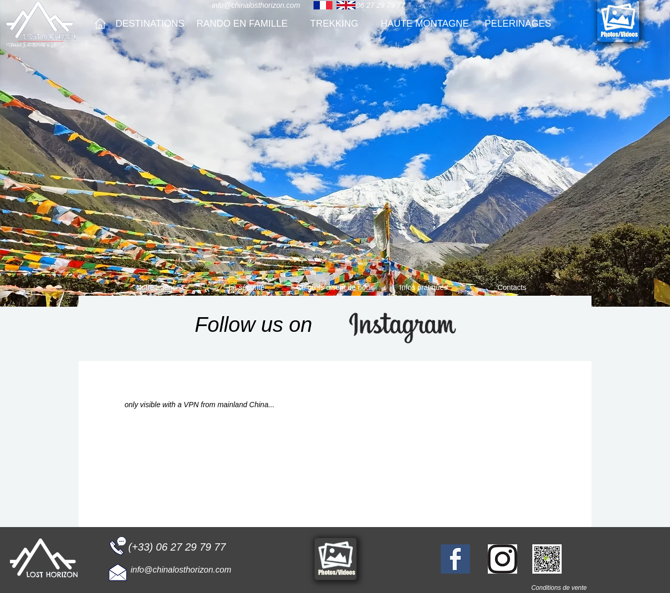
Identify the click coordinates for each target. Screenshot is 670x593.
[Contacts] (512, 287)
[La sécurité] (247, 287)
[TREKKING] (334, 23)
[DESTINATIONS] (150, 23)
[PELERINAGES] (518, 23)
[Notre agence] (158, 287)
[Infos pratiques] (423, 287)
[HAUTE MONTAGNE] (424, 23)
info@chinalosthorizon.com (256, 5)
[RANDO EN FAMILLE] (242, 23)
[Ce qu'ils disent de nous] (335, 287)
